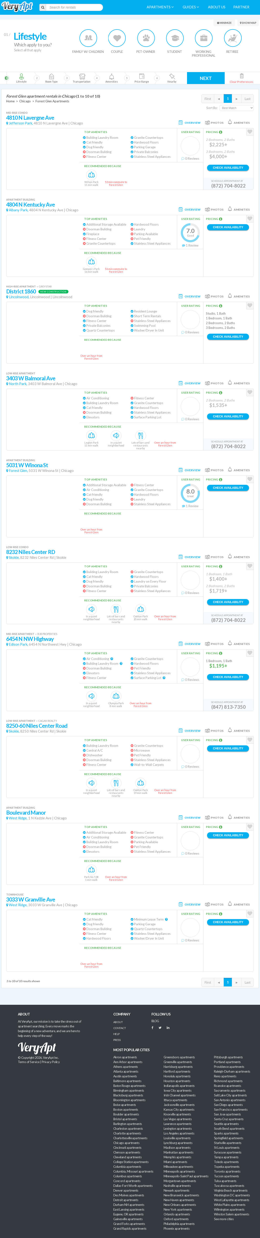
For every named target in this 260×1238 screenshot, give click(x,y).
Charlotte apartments (127, 1133)
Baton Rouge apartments (129, 1086)
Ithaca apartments (175, 1100)
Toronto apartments (227, 1171)
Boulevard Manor (26, 812)
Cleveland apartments (127, 1157)
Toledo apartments (226, 1162)
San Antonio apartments (229, 1100)
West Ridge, (18, 818)
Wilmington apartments (229, 1209)
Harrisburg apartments (178, 1067)
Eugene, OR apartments (128, 1214)
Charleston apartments (128, 1128)
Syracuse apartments (227, 1152)
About (118, 1022)
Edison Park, (18, 644)
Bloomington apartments (129, 1100)
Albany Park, (18, 210)
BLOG (155, 1021)
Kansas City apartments (179, 1109)
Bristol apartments (125, 1119)
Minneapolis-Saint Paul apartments (186, 1176)
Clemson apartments (126, 1152)
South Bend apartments (229, 1128)
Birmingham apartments (128, 1090)
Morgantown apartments (180, 1181)
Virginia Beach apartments (231, 1190)
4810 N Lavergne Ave (30, 117)
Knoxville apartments (177, 1114)
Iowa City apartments (177, 1090)
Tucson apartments (226, 1176)
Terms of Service (28, 1062)
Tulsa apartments (225, 1181)
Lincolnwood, (19, 297)
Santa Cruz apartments (229, 1119)
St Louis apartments (226, 1147)
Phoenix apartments (176, 1228)
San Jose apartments (227, 1114)
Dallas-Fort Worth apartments (132, 1186)
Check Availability (228, 167)
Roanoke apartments (227, 1086)
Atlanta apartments (125, 1071)
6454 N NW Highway (30, 639)
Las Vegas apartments (178, 1119)
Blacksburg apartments (128, 1095)
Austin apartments (125, 1076)
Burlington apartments (127, 1124)
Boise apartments (124, 1105)
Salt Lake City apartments (230, 1095)
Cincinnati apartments (127, 1147)
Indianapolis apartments (179, 1086)
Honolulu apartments (177, 1076)
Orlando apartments (177, 1214)
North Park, (18, 384)
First (208, 99)
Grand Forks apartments (129, 1224)
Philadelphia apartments (179, 1224)
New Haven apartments (179, 1200)
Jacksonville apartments (179, 1105)
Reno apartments (225, 1076)
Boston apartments (125, 1109)
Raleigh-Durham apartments (232, 1071)
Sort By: (212, 108)
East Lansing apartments (128, 1209)
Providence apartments (229, 1067)
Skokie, (14, 557)
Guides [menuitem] (191, 7)
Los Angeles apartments (179, 1133)
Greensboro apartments (179, 1057)
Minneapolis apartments (179, 1171)
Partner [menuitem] (241, 7)
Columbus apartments (127, 1176)
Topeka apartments (226, 1167)
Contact (119, 1028)
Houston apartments (177, 1081)
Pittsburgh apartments (228, 1057)
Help (116, 1034)
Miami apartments (175, 1162)
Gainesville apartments (127, 1219)
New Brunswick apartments (181, 1195)
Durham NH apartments (128, 1205)
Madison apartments (177, 1147)
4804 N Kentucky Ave (30, 204)
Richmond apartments (228, 1081)
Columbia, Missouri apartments (133, 1171)
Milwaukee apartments (178, 1167)
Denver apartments (125, 1190)
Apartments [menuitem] (160, 7)
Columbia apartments (127, 1167)
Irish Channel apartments (179, 1095)
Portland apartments (227, 1062)
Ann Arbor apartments (127, 1062)
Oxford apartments (176, 1219)
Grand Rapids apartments (129, 1228)
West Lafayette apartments (231, 1200)
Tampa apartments (226, 1157)
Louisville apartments (177, 1138)
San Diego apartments (228, 1105)
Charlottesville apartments (130, 1138)
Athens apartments (125, 1067)
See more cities (224, 1219)
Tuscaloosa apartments (229, 1186)
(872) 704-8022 (228, 185)
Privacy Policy (51, 1062)
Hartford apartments (177, 1071)
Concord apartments (126, 1181)
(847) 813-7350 (228, 707)
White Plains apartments (229, 1205)
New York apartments (178, 1209)
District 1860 (21, 291)
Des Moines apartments (128, 1195)
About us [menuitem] (216, 7)
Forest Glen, (18, 471)
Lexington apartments (178, 1128)
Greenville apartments (178, 1062)
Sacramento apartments (229, 1090)
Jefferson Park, (21, 123)
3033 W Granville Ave (30, 899)
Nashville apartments (177, 1186)
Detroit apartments (125, 1200)
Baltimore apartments (127, 1081)
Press (116, 1040)
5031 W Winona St (27, 465)
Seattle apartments (226, 1124)
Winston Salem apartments (231, 1214)
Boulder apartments (126, 1114)
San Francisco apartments (230, 1109)
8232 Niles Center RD (30, 552)
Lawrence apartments (178, 1124)
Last (247, 99)
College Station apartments (130, 1162)
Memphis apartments (177, 1157)
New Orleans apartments (180, 1205)
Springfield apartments (228, 1138)
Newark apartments (176, 1190)
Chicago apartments (126, 1143)
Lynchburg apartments (178, 1143)
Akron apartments (125, 1057)
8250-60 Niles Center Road (36, 726)
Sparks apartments (226, 1133)
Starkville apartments (227, 1143)
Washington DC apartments (232, 1195)
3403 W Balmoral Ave (30, 378)
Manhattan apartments (178, 1152)
